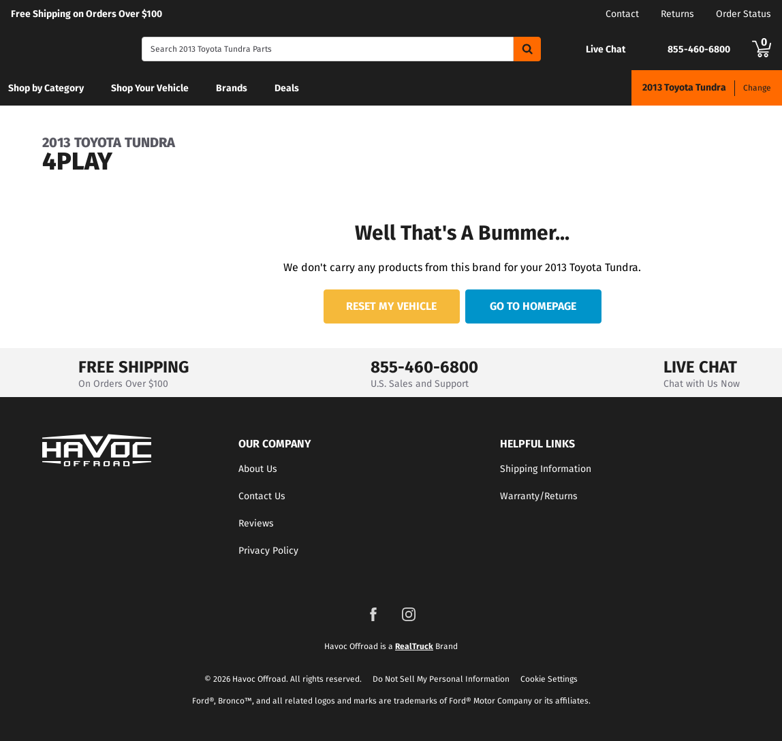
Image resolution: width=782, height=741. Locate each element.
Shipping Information (545, 469)
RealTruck (414, 646)
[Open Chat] (571, 49)
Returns (677, 14)
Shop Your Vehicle (150, 88)
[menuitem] (46, 88)
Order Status (743, 14)
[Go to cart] (761, 49)
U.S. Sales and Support (420, 384)
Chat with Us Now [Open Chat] (701, 384)
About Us (257, 469)
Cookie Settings (549, 679)
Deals (287, 88)
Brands (231, 88)
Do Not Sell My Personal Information (441, 679)
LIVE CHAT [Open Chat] (700, 367)
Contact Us (261, 496)
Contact (622, 14)
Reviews (256, 523)
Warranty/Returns (539, 496)
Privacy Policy (268, 550)
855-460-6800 (424, 367)
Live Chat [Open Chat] (605, 49)
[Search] (328, 49)
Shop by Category (46, 88)
